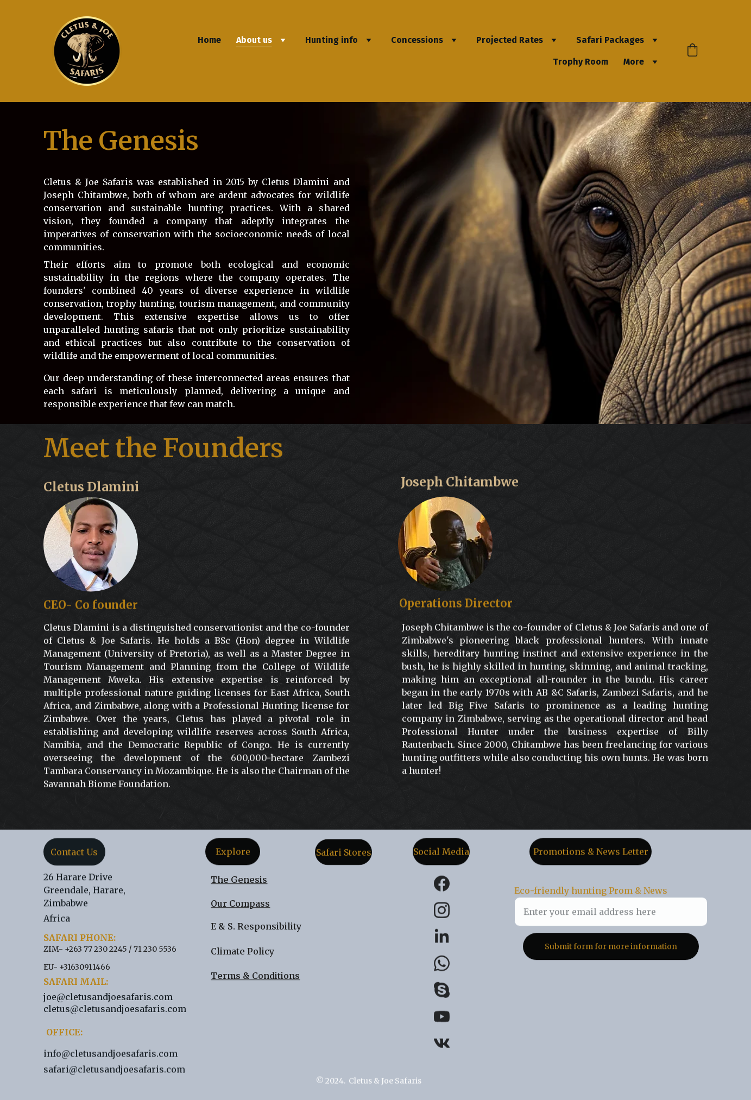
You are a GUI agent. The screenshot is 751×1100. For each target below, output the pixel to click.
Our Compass (240, 904)
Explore (233, 854)
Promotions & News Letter (590, 854)
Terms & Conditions (255, 976)
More (633, 61)
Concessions (417, 40)
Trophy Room (580, 61)
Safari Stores (343, 854)
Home (209, 40)
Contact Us (74, 854)
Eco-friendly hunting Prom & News (590, 898)
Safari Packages (610, 40)
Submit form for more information (611, 954)
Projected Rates (509, 40)
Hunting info (331, 40)
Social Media (441, 854)
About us (254, 40)
